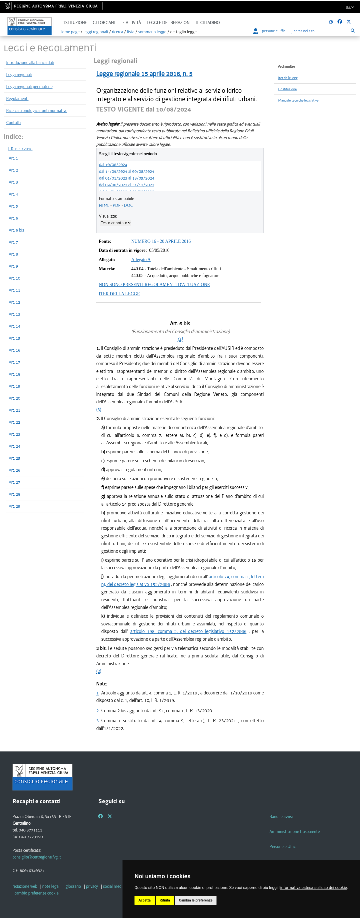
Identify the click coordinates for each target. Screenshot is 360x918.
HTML (104, 205)
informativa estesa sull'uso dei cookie (313, 887)
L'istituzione (74, 22)
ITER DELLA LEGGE (119, 293)
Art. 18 (14, 374)
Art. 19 (14, 386)
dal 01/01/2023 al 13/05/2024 (126, 178)
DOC (128, 205)
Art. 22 (14, 422)
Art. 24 (14, 446)
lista (130, 32)
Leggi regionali (19, 74)
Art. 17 (14, 362)
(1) (180, 339)
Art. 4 (13, 194)
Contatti (13, 122)
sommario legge (152, 32)
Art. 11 (14, 290)
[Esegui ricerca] (352, 30)
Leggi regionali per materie (29, 86)
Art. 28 (14, 494)
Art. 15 (14, 338)
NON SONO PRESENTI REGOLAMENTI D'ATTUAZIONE (154, 284)
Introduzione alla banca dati (30, 62)
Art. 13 (14, 314)
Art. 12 (14, 302)
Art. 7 (13, 242)
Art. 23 (14, 434)
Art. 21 (14, 410)
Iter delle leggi (288, 78)
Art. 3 (13, 182)
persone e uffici (269, 31)
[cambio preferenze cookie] (36, 893)
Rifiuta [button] (165, 900)
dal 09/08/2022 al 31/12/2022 (126, 185)
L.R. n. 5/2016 (20, 149)
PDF (116, 205)
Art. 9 (13, 266)
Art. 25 (14, 458)
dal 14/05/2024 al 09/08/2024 (126, 171)
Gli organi (104, 22)
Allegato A (141, 259)
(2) (98, 671)
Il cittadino (208, 22)
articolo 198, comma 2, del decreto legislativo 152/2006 (188, 631)
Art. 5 (13, 206)
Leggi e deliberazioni (168, 22)
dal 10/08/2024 (113, 164)
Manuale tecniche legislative (298, 100)
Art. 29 (14, 506)
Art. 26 (14, 470)
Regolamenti (17, 98)
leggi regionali (96, 32)
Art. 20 (14, 398)
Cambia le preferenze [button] (195, 900)
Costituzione (287, 89)
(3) (98, 409)
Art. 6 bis (16, 230)
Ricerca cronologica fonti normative (36, 110)
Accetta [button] (144, 900)
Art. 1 (13, 158)
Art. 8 (13, 254)
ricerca (117, 32)
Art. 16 (14, 350)
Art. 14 (14, 326)
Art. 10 (14, 278)
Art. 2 (13, 170)
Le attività (130, 22)
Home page (70, 32)
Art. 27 (14, 482)
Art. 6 (13, 218)
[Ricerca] (318, 31)
